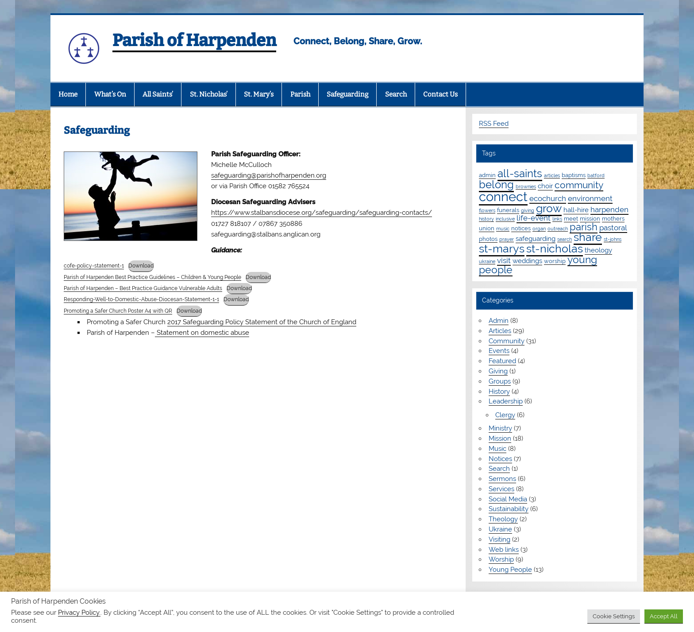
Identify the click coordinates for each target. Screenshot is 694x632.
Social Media (508, 499)
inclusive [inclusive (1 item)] (505, 218)
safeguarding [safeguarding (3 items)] (535, 239)
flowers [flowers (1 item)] (487, 210)
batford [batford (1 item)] (596, 175)
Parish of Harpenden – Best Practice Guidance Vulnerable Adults (143, 288)
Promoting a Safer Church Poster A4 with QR (118, 311)
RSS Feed (494, 124)
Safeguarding (347, 94)
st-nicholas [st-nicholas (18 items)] (554, 248)
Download (141, 266)
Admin (499, 321)
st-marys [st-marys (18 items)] (501, 248)
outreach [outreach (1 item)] (557, 228)
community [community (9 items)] (579, 184)
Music (497, 449)
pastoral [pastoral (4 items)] (613, 227)
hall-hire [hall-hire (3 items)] (576, 210)
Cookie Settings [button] (614, 616)
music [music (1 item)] (502, 228)
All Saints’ (158, 94)
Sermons (502, 479)
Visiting (499, 539)
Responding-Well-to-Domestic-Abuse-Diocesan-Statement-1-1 (141, 299)
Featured (502, 361)
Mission (500, 438)
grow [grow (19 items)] (549, 208)
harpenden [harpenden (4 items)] (609, 209)
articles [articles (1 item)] (552, 175)
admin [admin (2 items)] (487, 174)
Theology (503, 519)
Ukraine (500, 529)
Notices (500, 459)
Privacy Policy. (79, 612)
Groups (500, 381)
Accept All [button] (664, 616)
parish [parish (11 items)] (584, 227)
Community (506, 341)
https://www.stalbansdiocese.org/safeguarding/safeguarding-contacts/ (321, 213)
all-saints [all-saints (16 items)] (519, 173)
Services (501, 489)
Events (499, 351)
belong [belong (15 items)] (496, 184)
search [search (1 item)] (564, 239)
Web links (504, 550)
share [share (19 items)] (588, 237)
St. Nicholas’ (208, 94)
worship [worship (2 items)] (555, 260)
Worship (501, 559)
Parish (300, 94)
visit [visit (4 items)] (504, 260)
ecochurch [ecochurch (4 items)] (547, 198)
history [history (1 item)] (486, 218)
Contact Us (440, 94)
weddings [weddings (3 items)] (527, 261)
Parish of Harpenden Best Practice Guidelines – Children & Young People (152, 277)
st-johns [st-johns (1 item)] (612, 239)
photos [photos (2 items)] (488, 238)
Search (396, 94)
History (499, 391)
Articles (500, 331)
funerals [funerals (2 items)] (508, 209)
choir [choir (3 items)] (545, 186)
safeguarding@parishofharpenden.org (268, 175)
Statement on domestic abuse (202, 333)
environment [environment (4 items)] (590, 198)
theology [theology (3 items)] (598, 250)
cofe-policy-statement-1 (94, 266)
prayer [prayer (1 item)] (506, 239)
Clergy (505, 415)
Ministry (500, 428)
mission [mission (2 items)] (590, 218)
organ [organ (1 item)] (539, 228)
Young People (510, 570)
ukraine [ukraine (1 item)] (487, 261)
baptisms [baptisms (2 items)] (574, 174)
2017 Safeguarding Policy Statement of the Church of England (261, 322)
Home (67, 94)
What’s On (110, 94)
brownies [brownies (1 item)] (526, 186)
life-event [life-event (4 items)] (534, 217)
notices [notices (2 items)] (521, 228)
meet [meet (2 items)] (571, 218)
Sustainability (508, 509)
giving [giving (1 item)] (527, 210)
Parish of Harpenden (194, 40)
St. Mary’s (259, 94)
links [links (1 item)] (557, 218)
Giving (498, 371)
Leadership (506, 401)
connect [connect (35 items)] (503, 196)
